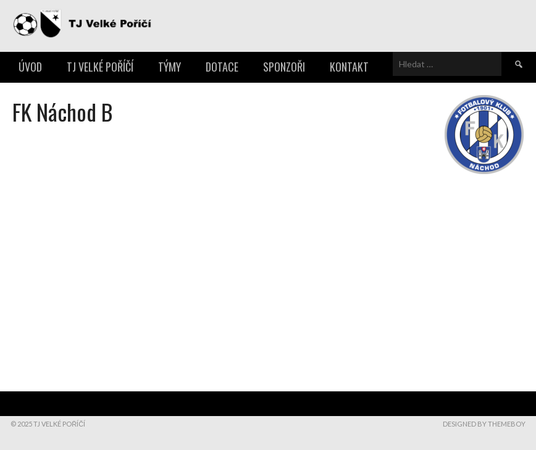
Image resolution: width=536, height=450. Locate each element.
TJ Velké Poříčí (100, 67)
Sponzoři (284, 67)
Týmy (169, 67)
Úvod (30, 67)
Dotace (222, 67)
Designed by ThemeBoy (484, 424)
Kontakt (349, 67)
